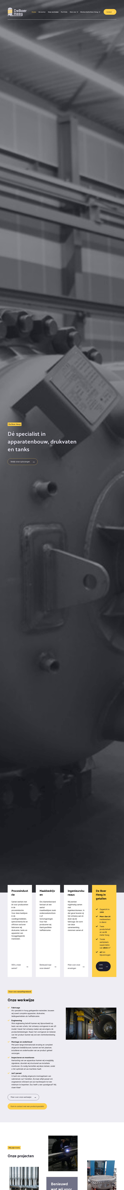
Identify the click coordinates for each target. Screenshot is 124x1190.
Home (34, 12)
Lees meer (101, 966)
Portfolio (64, 12)
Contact (109, 12)
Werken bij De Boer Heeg (89, 12)
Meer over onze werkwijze (21, 1097)
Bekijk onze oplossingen (20, 461)
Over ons (73, 12)
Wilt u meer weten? (16, 966)
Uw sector (42, 12)
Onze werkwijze (53, 12)
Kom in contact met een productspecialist (27, 1106)
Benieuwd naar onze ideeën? (45, 966)
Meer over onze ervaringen (74, 966)
